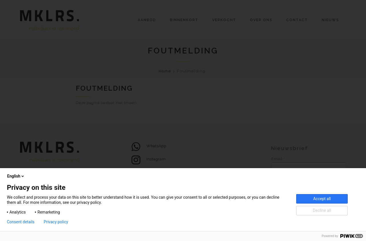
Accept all (322, 198)
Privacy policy (56, 222)
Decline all (322, 210)
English (16, 176)
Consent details (21, 222)
